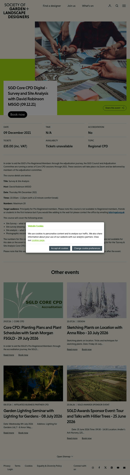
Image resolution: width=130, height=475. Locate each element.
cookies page (38, 240)
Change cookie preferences (87, 248)
